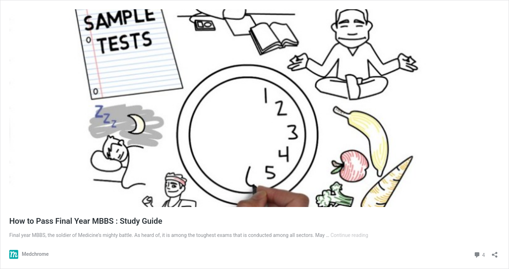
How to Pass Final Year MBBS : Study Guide (85, 221)
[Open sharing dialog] (495, 252)
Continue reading (349, 235)
